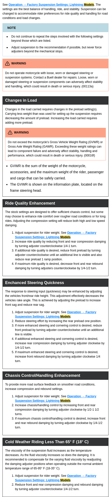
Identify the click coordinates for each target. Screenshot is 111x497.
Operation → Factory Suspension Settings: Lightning (51, 4)
